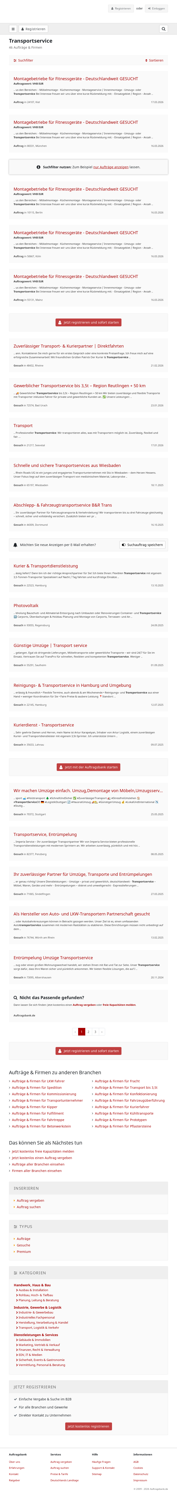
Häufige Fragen (101, 1461)
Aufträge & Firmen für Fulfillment (38, 1113)
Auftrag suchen (29, 1207)
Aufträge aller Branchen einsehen (38, 1164)
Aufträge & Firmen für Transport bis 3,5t (126, 1087)
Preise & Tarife (59, 1474)
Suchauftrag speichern (142, 545)
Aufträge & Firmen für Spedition (37, 1087)
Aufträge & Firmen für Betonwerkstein (41, 1126)
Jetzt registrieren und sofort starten (88, 322)
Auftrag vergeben (84, 1004)
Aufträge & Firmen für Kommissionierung (44, 1094)
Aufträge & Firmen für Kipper (34, 1107)
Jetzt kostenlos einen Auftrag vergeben (42, 1158)
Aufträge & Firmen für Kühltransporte (124, 1113)
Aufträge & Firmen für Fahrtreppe (38, 1120)
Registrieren (121, 8)
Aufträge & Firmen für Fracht (117, 1081)
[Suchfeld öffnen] (163, 29)
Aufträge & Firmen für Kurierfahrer (122, 1107)
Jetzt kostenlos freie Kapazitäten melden (43, 1151)
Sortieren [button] (154, 60)
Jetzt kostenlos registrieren (88, 1426)
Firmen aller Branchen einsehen (37, 1170)
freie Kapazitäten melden (119, 1004)
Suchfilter (23, 60)
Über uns (14, 1461)
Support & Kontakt (103, 1467)
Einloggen (156, 8)
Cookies (138, 1467)
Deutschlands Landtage (64, 1480)
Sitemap (97, 1474)
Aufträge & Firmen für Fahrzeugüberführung (130, 1100)
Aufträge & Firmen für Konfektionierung (126, 1094)
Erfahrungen (16, 1467)
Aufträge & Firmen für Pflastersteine (123, 1126)
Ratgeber (14, 1480)
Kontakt (13, 1474)
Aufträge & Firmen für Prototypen (121, 1120)
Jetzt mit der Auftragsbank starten (88, 767)
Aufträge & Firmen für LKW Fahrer (38, 1081)
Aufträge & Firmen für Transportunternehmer (47, 1100)
